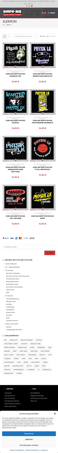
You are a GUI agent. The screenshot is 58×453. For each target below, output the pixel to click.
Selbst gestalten (10, 406)
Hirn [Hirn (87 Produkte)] (30, 358)
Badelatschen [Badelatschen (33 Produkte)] (36, 344)
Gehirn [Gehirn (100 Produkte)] (16, 358)
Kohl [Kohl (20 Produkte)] (18, 362)
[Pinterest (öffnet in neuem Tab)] (26, 6)
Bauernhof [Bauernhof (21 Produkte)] (41, 347)
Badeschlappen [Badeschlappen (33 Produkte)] (9, 347)
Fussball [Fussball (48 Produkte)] (7, 358)
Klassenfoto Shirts (12, 284)
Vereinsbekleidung (12, 299)
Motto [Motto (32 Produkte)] (29, 366)
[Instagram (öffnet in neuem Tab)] (29, 6)
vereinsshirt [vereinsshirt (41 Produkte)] (8, 373)
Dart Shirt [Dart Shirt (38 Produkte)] (23, 351)
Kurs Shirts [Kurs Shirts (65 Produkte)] (35, 362)
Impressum (44, 450)
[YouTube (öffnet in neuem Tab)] (31, 6)
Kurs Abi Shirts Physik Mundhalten (15, 75)
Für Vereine (9, 296)
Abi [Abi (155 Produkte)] (5, 340)
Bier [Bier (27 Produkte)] (49, 347)
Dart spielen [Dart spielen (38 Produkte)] (45, 351)
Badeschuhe (10, 312)
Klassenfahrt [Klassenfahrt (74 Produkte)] (9, 362)
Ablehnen (29, 439)
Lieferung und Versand (39, 398)
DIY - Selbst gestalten (12, 267)
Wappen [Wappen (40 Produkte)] (19, 373)
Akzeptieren (29, 433)
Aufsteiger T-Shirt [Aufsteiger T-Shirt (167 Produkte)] (11, 344)
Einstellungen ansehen (29, 445)
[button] (55, 414)
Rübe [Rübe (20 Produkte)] (43, 366)
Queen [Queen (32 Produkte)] (37, 366)
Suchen (50, 253)
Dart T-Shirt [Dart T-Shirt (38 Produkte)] (8, 355)
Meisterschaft (10, 301)
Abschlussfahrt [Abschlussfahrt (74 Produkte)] (27, 340)
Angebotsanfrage (37, 396)
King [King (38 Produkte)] (36, 358)
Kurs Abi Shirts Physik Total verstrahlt (42, 168)
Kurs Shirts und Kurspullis (18, 71)
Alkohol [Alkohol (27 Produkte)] (39, 340)
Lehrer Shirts (10, 290)
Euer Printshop (10, 398)
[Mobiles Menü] (50, 13)
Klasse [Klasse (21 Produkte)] (43, 358)
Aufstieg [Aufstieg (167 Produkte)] (24, 344)
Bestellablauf (35, 393)
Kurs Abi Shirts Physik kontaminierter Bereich (42, 121)
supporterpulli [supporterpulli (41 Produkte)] (18, 370)
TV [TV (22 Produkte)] (38, 370)
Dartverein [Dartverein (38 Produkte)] (32, 355)
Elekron (8, 25)
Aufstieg (9, 304)
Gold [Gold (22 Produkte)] (23, 358)
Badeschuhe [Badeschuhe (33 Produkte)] (22, 347)
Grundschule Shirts (12, 279)
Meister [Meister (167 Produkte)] (7, 366)
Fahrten (8, 327)
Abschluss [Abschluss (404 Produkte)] (14, 340)
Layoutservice (10, 396)
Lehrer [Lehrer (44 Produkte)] (45, 362)
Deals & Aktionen (11, 264)
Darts (8, 318)
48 (47, 36)
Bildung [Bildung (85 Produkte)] (7, 351)
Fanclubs (9, 315)
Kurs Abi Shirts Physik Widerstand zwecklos (42, 75)
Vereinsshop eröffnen (12, 404)
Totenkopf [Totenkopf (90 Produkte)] (30, 370)
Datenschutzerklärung (17, 450)
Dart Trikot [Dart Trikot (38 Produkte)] (21, 355)
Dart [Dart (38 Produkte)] (15, 351)
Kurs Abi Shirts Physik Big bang (42, 217)
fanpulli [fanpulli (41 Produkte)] (42, 355)
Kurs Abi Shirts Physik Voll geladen (15, 217)
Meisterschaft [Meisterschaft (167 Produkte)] (18, 366)
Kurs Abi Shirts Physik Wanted (15, 121)
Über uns (34, 401)
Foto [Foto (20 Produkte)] (50, 355)
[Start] (3, 25)
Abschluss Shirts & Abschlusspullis (17, 276)
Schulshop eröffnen (12, 401)
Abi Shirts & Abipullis (13, 273)
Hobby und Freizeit (11, 324)
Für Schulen (10, 71)
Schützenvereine (12, 321)
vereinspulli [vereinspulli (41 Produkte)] (47, 370)
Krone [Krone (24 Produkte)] (26, 362)
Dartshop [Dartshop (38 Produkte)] (34, 351)
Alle (54, 36)
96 (50, 36)
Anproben (8, 393)
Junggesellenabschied (14, 330)
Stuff (7, 292)
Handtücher (10, 310)
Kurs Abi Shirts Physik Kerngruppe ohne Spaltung (15, 169)
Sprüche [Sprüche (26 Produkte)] (7, 370)
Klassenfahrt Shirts (12, 282)
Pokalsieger (10, 307)
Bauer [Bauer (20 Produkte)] (32, 347)
